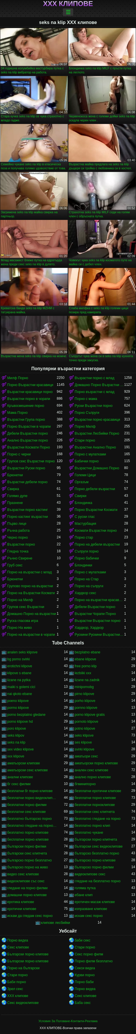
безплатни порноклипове (95, 805)
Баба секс (83, 1003)
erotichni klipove (19, 666)
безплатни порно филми (27, 805)
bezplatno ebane (87, 652)
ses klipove (83, 742)
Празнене (15, 503)
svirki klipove (84, 749)
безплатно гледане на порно (97, 819)
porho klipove (85, 701)
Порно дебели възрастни (95, 489)
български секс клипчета (27, 853)
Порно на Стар (87, 579)
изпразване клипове (91, 909)
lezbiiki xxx (83, 673)
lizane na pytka (18, 680)
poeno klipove (18, 701)
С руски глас (85, 517)
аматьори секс (86, 756)
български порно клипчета (96, 839)
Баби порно (16, 982)
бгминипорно (85, 784)
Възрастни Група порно (26, 420)
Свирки (80, 496)
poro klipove (16, 729)
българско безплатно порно (97, 853)
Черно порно (17, 537)
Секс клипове (18, 947)
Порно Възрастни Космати (96, 510)
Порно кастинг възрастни (27, 517)
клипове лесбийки (55, 923)
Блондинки (83, 565)
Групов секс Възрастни (25, 607)
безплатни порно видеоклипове (32, 798)
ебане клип (84, 895)
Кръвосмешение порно (25, 406)
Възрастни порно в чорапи (28, 399)
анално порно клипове (93, 777)
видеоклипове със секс (26, 881)
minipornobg (84, 687)
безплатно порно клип (92, 826)
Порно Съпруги (87, 413)
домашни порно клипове (27, 895)
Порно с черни (19, 454)
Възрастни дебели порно (27, 482)
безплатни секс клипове (26, 812)
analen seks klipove (22, 652)
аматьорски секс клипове (27, 770)
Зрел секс (15, 989)
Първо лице (16, 524)
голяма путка (85, 888)
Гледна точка (17, 551)
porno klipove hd (20, 722)
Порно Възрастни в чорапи (29, 427)
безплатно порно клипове (27, 833)
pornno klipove (86, 708)
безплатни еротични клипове (98, 791)
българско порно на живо (27, 867)
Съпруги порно (87, 551)
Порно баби (84, 982)
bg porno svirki (18, 659)
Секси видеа (85, 968)
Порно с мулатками (90, 454)
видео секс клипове (23, 874)
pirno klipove (84, 694)
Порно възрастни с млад (94, 392)
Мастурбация (85, 524)
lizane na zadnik (87, 680)
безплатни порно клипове (95, 798)
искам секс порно (89, 916)
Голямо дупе (17, 496)
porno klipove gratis (90, 715)
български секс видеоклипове (99, 846)
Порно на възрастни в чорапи (31, 635)
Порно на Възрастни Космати (31, 593)
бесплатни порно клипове (28, 839)
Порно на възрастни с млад (29, 572)
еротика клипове (20, 902)
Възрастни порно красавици (97, 420)
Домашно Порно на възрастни (31, 614)
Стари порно (85, 440)
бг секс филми (19, 784)
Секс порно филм (89, 954)
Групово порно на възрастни (30, 586)
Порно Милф (85, 427)
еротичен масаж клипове (95, 902)
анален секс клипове (91, 770)
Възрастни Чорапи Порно (95, 614)
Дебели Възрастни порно (27, 433)
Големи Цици (85, 475)
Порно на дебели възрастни (97, 544)
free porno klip (86, 666)
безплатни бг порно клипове (30, 791)
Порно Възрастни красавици (30, 385)
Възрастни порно (21, 544)
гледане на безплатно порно (97, 881)
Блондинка (83, 503)
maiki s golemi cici (21, 687)
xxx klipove (15, 756)
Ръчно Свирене (19, 558)
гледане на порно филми (27, 888)
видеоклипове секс (90, 874)
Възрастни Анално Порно (95, 447)
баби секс (82, 940)
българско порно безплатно (29, 860)
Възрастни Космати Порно (28, 447)
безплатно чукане (89, 833)
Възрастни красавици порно (30, 392)
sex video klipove (20, 749)
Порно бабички (87, 558)
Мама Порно (17, 413)
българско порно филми (94, 867)
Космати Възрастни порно (96, 531)
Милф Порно (17, 378)
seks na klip (16, 742)
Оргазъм (82, 482)
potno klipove (85, 729)
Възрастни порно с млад (94, 378)
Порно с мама (86, 399)
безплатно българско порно (29, 819)
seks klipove (84, 735)
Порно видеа (17, 940)
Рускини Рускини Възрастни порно (99, 635)
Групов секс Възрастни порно (31, 461)
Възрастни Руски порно (26, 468)
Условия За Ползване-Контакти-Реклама (68, 1021)
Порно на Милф (20, 600)
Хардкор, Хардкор (89, 628)
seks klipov (15, 735)
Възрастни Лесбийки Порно (97, 433)
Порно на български (23, 968)
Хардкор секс (85, 593)
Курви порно (85, 975)
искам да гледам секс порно (30, 916)
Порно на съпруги (89, 586)
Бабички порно (87, 461)
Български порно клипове (28, 954)
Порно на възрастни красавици (99, 600)
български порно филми (26, 846)
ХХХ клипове (68, 4)
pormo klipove (18, 708)
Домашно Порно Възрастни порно (99, 385)
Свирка (13, 489)
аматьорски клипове (23, 763)
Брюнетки (15, 475)
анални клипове (20, 777)
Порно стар (84, 537)
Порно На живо (19, 628)
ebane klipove (85, 659)
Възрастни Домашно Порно (97, 468)
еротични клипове (21, 909)
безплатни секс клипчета (95, 812)
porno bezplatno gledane (26, 715)
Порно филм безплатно (94, 961)
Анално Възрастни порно (27, 440)
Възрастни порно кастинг (27, 510)
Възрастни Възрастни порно (97, 621)
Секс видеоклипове (23, 1003)
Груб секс (15, 565)
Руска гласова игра (22, 621)
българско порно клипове (95, 860)
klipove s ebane (19, 673)
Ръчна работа (18, 531)
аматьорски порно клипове (96, 763)
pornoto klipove (86, 722)
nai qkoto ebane (19, 694)
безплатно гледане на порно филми (32, 826)
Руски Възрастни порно (94, 406)
